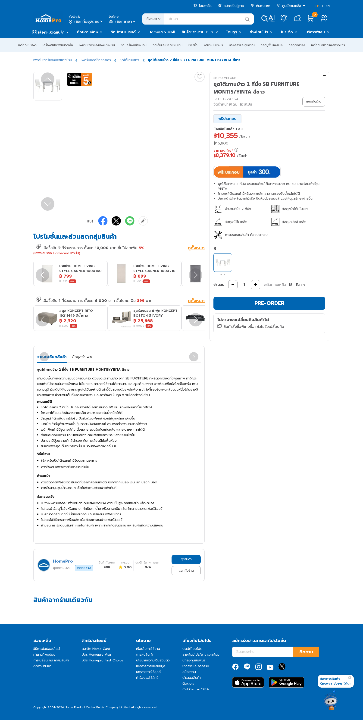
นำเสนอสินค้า (191, 677)
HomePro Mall (161, 32)
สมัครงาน (189, 672)
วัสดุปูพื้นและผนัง (272, 45)
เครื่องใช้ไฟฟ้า (27, 45)
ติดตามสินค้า (42, 666)
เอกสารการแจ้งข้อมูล (150, 666)
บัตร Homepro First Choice (102, 660)
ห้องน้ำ (192, 45)
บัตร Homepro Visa (96, 654)
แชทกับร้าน (186, 570)
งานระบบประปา (213, 45)
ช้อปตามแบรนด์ (123, 32)
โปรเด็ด (287, 32)
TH (317, 5)
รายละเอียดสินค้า (52, 357)
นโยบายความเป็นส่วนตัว (153, 660)
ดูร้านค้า (186, 559)
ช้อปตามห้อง (87, 32)
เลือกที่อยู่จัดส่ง (86, 21)
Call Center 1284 (195, 689)
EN (328, 5)
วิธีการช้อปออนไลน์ (46, 648)
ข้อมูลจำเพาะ (82, 357)
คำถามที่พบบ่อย (44, 654)
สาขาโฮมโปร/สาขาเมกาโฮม (200, 654)
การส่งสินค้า (144, 654)
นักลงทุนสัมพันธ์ (194, 660)
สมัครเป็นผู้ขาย (231, 5)
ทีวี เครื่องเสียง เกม (134, 45)
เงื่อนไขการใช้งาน (148, 648)
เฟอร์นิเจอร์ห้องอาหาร (96, 60)
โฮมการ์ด (203, 5)
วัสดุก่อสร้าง (297, 45)
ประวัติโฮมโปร (192, 648)
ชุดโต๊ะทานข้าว (129, 60)
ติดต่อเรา (188, 683)
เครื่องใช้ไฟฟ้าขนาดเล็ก (58, 45)
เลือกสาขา (122, 21)
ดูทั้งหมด (196, 248)
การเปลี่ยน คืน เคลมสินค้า (51, 660)
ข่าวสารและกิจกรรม (195, 666)
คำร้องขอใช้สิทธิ (147, 677)
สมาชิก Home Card (96, 648)
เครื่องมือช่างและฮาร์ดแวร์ (328, 45)
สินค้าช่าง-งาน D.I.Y (198, 32)
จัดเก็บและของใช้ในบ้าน (167, 45)
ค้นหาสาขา (260, 5)
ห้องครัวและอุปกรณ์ (242, 45)
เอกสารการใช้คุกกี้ (148, 672)
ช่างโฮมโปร (259, 32)
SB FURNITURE (224, 77)
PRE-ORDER (269, 303)
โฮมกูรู (231, 32)
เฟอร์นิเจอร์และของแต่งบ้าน (97, 45)
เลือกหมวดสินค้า (51, 32)
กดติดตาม (84, 568)
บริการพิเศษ (315, 32)
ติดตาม (306, 652)
